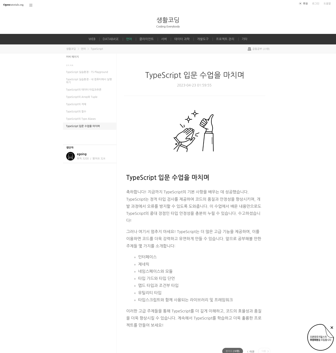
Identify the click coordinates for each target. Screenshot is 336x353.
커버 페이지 (72, 57)
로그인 (315, 3)
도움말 (327, 3)
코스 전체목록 (31, 5)
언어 (129, 39)
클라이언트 (146, 39)
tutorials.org (13, 4)
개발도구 (202, 39)
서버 (164, 39)
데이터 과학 (182, 39)
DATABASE (111, 39)
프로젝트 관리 (225, 39)
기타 (245, 39)
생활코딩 (168, 20)
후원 (305, 3)
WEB (91, 39)
